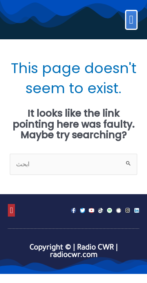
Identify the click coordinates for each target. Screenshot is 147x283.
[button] (131, 20)
